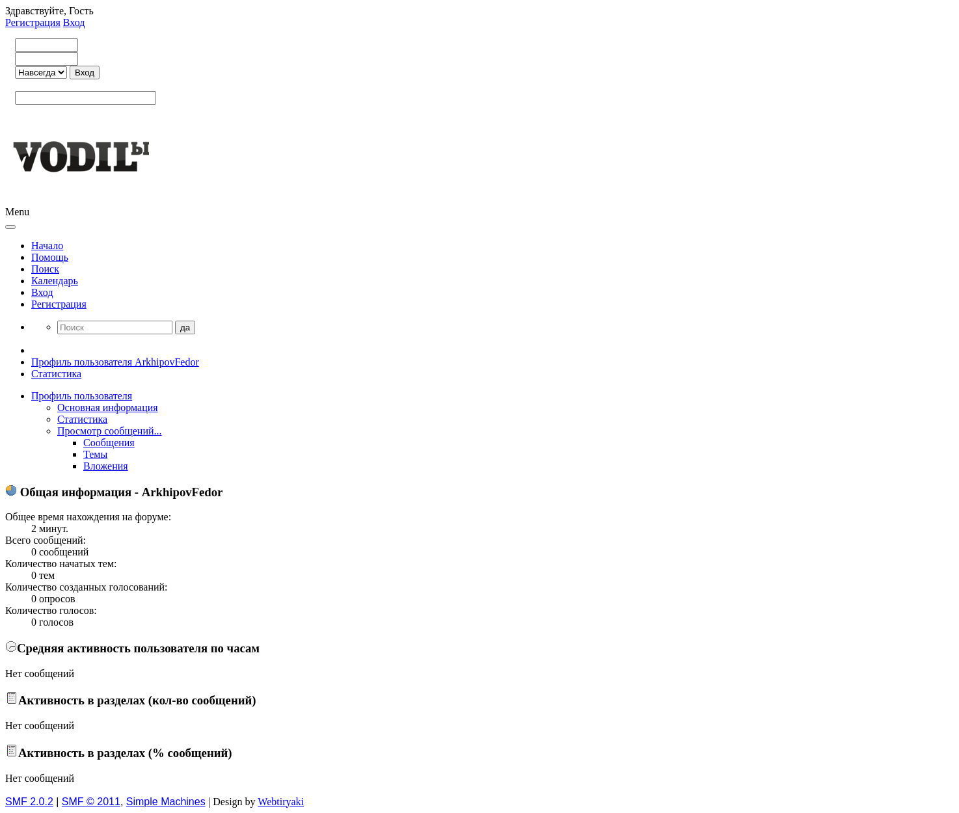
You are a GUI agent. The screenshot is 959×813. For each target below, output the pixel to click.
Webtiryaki (281, 801)
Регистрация (33, 22)
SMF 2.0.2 (29, 801)
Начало (47, 245)
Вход (74, 22)
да (185, 327)
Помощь (49, 257)
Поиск (45, 268)
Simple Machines (166, 801)
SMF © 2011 (91, 801)
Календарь (54, 280)
